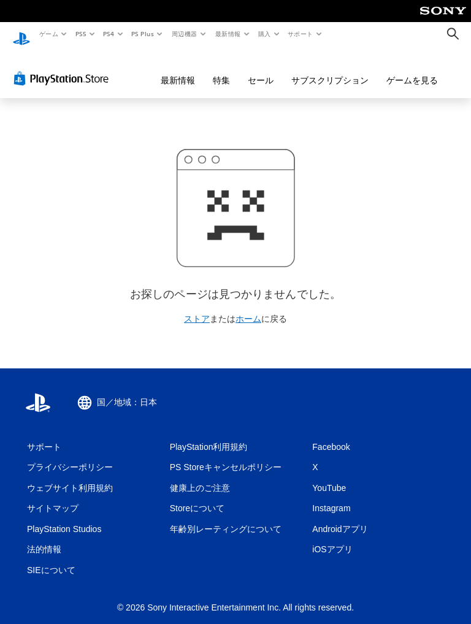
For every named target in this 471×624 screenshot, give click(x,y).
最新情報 (227, 33)
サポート (300, 33)
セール (261, 68)
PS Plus (143, 33)
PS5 (80, 33)
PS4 (109, 33)
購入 (264, 33)
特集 (221, 68)
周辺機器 (184, 33)
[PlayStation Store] (64, 67)
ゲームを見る (412, 68)
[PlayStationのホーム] (21, 34)
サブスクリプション (330, 68)
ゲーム (48, 33)
